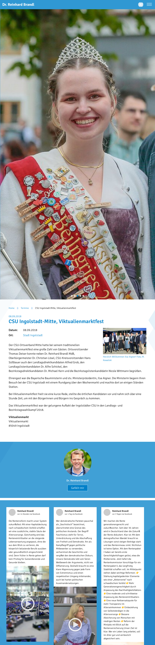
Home (11, 308)
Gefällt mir (77, 488)
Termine (25, 308)
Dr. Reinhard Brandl (77, 480)
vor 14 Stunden (23, 514)
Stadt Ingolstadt (33, 335)
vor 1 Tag (68, 514)
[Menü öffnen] (149, 4)
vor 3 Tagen (117, 514)
